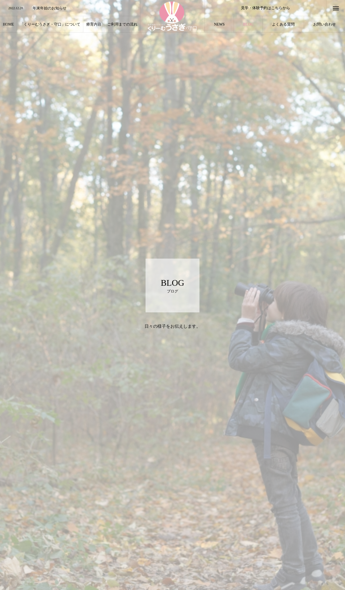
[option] (70, 8)
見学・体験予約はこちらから (265, 8)
